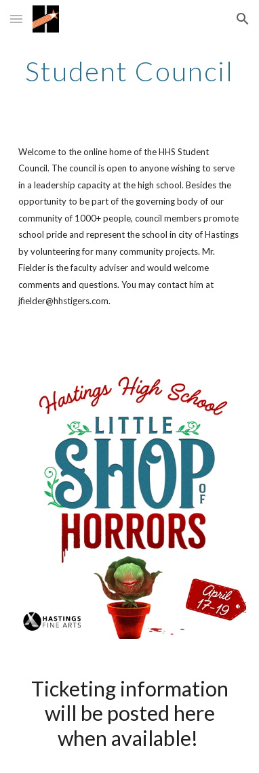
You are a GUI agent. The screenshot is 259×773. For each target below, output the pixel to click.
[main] (129, 71)
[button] (16, 18)
